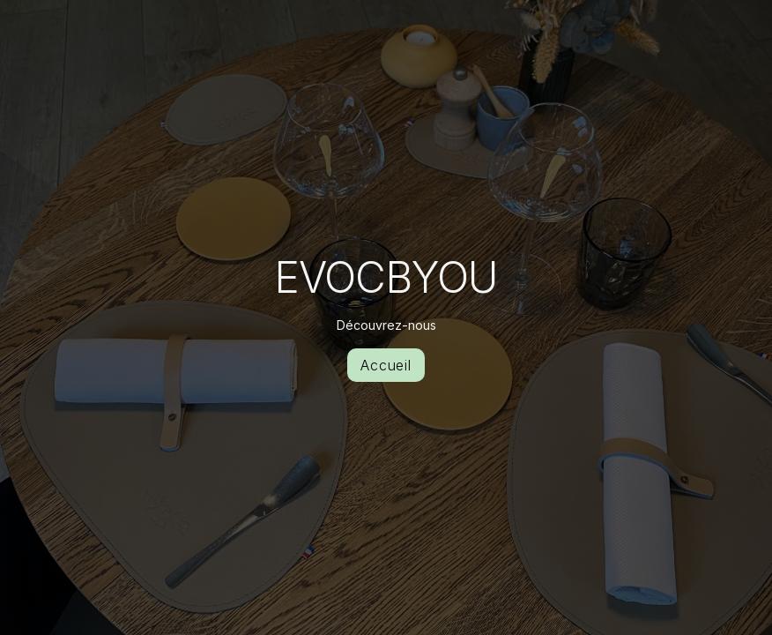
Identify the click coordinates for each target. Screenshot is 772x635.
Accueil (386, 365)
